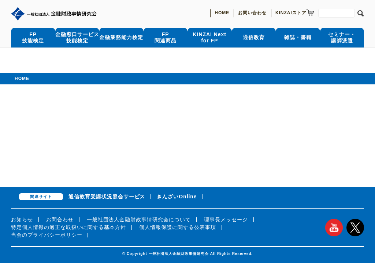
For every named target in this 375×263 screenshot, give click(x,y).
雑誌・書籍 (298, 37)
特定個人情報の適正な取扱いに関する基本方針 (68, 227)
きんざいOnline (177, 196)
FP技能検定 (33, 37)
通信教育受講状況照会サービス (106, 196)
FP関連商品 (166, 37)
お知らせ (22, 219)
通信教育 (254, 37)
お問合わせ (60, 219)
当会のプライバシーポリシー (46, 235)
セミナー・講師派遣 (342, 37)
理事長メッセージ (226, 219)
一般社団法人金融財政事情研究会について (139, 219)
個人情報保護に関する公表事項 (177, 227)
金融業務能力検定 (121, 37)
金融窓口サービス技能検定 (77, 37)
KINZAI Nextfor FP (209, 37)
